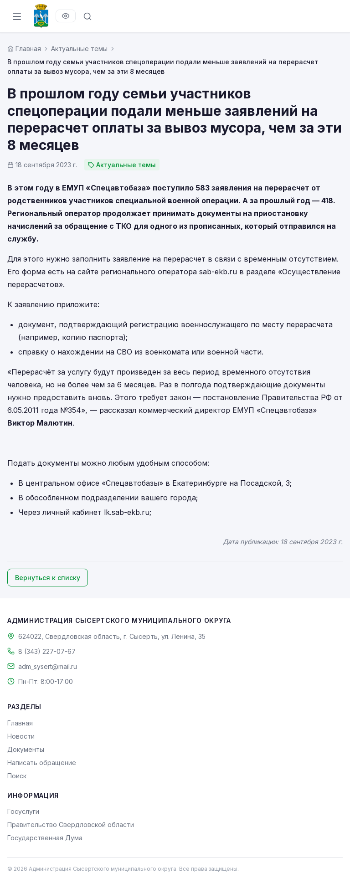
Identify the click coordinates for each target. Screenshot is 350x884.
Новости (21, 736)
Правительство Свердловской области (70, 824)
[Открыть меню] (16, 16)
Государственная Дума (44, 838)
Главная (20, 723)
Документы (25, 749)
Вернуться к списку (47, 577)
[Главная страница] (24, 48)
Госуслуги (23, 811)
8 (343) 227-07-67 (47, 651)
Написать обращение (41, 762)
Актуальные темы (79, 48)
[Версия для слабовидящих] (66, 16)
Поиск (16, 776)
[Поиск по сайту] (87, 16)
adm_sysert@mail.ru (47, 666)
